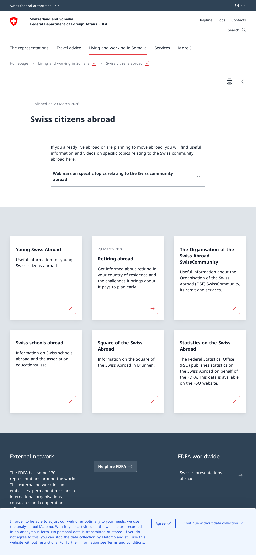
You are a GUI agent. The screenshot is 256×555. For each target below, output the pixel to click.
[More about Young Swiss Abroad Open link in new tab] (70, 308)
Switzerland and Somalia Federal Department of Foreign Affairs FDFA (69, 21)
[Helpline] (206, 20)
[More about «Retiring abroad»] (152, 308)
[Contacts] (238, 20)
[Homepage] (19, 63)
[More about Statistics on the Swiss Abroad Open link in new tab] (234, 401)
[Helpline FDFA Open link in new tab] (115, 466)
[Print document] (229, 81)
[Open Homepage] (59, 26)
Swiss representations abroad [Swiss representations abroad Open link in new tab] (212, 475)
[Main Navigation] (124, 48)
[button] (69, 48)
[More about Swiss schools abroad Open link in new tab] (70, 401)
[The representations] (29, 48)
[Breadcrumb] (126, 63)
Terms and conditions (126, 542)
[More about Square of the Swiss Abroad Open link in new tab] (152, 401)
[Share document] (242, 81)
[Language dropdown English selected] (238, 5)
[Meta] (222, 20)
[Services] (162, 48)
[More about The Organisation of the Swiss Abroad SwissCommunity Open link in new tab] (234, 308)
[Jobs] (222, 20)
